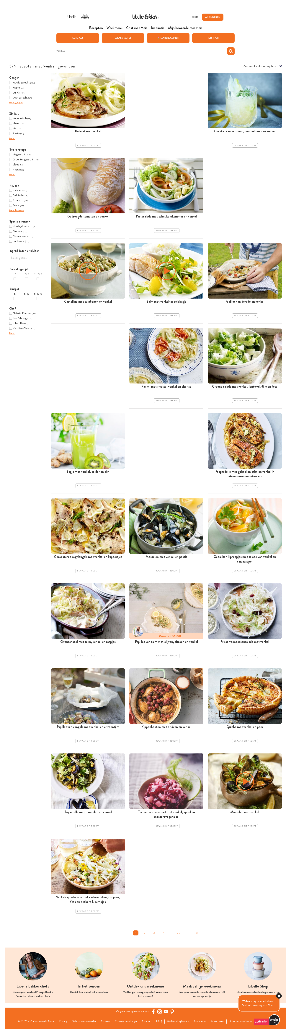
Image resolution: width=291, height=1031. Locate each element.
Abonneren (202, 1023)
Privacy (61, 1023)
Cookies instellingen (126, 1023)
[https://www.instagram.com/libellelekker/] (160, 1013)
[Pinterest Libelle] (173, 1013)
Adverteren (220, 1023)
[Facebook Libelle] (154, 1013)
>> (197, 934)
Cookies (105, 1023)
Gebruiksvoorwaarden (83, 1023)
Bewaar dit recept (88, 145)
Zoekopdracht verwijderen (260, 66)
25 (178, 934)
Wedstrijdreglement (179, 1023)
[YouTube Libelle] (166, 1013)
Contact (147, 1023)
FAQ (160, 1023)
